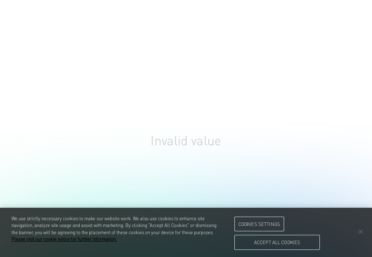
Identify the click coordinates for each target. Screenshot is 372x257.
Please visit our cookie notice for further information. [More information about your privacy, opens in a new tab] (64, 239)
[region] (186, 232)
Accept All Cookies (277, 242)
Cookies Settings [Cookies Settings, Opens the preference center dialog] (259, 224)
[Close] (360, 232)
